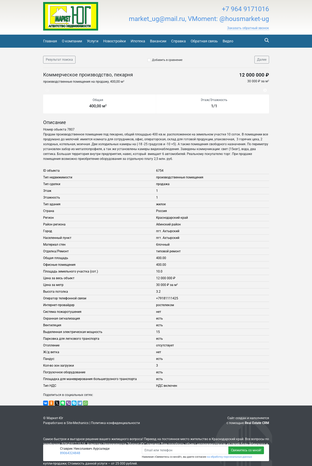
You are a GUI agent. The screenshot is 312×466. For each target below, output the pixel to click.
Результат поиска (59, 60)
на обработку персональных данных (229, 456)
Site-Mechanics (78, 423)
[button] (248, 28)
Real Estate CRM (257, 423)
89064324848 (70, 453)
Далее (261, 60)
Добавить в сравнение (167, 60)
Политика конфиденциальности (115, 423)
